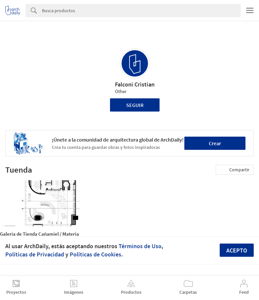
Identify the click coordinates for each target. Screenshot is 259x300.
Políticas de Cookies (95, 254)
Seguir (135, 105)
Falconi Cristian (135, 84)
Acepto (236, 250)
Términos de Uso (140, 246)
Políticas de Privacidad (34, 254)
